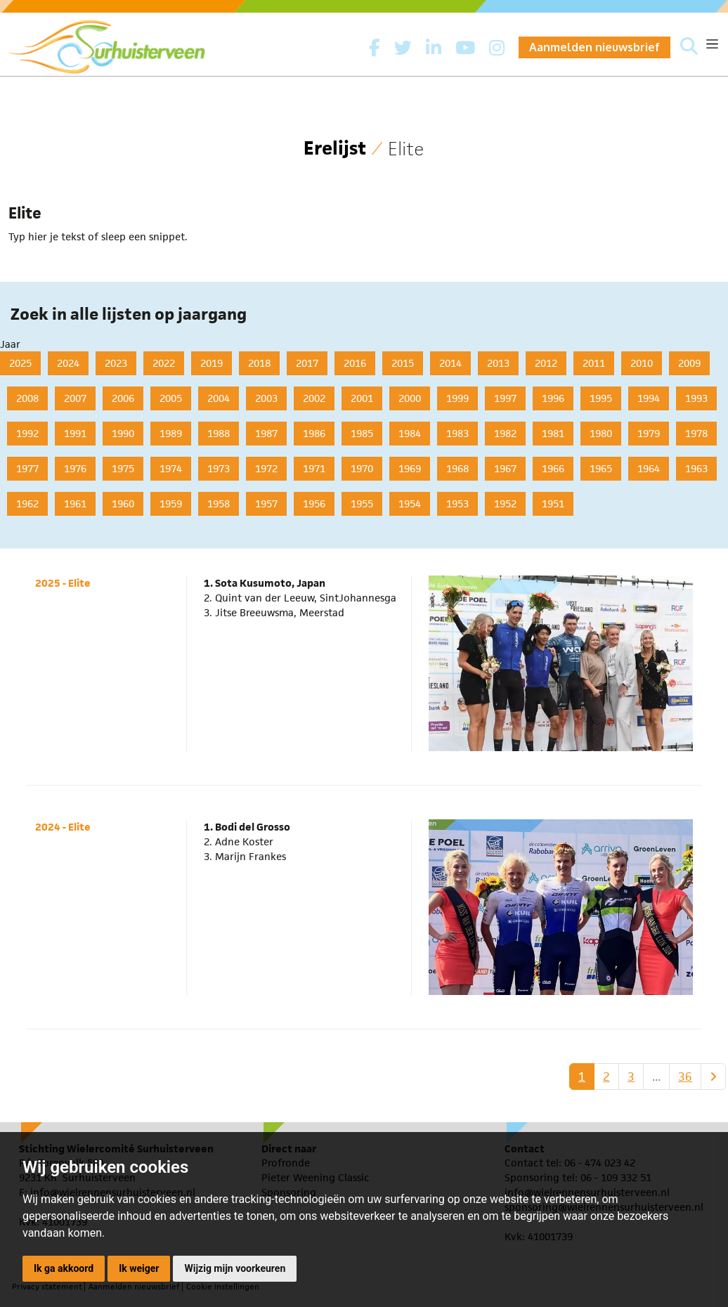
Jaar (10, 344)
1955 (362, 503)
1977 (27, 468)
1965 (601, 468)
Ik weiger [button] (139, 1268)
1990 (123, 433)
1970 (362, 468)
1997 (505, 398)
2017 (307, 363)
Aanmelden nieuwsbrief (594, 47)
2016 (355, 363)
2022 (163, 363)
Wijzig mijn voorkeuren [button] (234, 1268)
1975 (123, 468)
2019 (211, 363)
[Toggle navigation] (712, 44)
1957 (266, 503)
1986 (314, 433)
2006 (123, 398)
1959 (171, 503)
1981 (553, 433)
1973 (218, 468)
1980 (601, 433)
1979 (648, 433)
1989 (171, 433)
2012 (546, 363)
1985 (362, 433)
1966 (553, 468)
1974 (171, 468)
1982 (505, 433)
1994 (648, 398)
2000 (409, 398)
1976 (75, 468)
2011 (594, 363)
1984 (409, 433)
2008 (27, 398)
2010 (641, 363)
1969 (409, 468)
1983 (457, 433)
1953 (457, 503)
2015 (402, 363)
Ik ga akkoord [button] (63, 1268)
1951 (553, 503)
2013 (498, 363)
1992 (27, 433)
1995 (601, 398)
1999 (457, 398)
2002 (314, 398)
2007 (75, 398)
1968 (457, 468)
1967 (505, 468)
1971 (314, 468)
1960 (123, 503)
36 (685, 1076)
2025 (20, 363)
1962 (27, 503)
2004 (218, 398)
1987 (266, 433)
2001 (362, 398)
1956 (314, 503)
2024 (68, 363)
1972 (266, 468)
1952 (505, 503)
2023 (116, 363)
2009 (689, 363)
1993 (696, 398)
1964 (648, 468)
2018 (259, 363)
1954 (409, 503)
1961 (75, 503)
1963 (696, 468)
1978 (696, 433)
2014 (450, 363)
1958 (218, 503)
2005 (171, 398)
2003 (266, 398)
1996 (553, 398)
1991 (75, 433)
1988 (218, 433)
